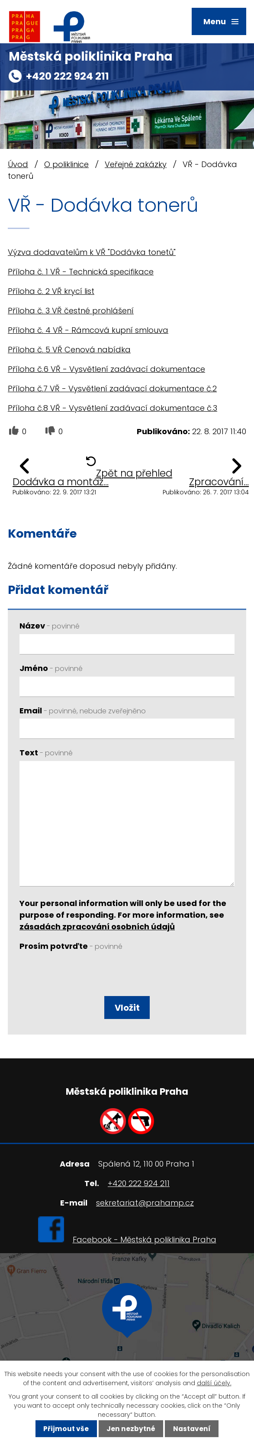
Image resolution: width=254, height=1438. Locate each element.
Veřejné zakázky (136, 164)
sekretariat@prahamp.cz (145, 1202)
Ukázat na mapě (127, 1345)
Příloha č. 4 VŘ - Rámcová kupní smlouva (88, 330)
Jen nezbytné (130, 1428)
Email (82, 710)
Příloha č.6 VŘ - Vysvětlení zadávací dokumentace (106, 369)
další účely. (214, 1383)
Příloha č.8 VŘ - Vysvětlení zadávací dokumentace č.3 (112, 408)
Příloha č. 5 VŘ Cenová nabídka (69, 349)
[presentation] (83, 975)
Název (49, 625)
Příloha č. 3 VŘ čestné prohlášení (71, 310)
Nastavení (192, 1428)
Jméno (51, 668)
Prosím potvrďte (70, 946)
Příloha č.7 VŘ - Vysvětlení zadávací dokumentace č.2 (112, 388)
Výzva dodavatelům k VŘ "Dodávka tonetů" (92, 252)
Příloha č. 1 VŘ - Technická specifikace (81, 271)
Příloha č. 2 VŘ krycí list (51, 291)
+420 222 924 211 (67, 76)
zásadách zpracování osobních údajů (97, 926)
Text (46, 752)
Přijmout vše (66, 1428)
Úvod (18, 164)
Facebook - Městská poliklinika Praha (144, 1239)
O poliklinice (66, 164)
